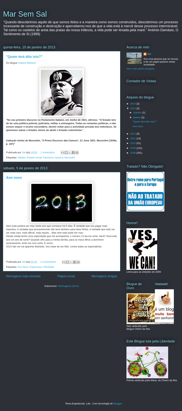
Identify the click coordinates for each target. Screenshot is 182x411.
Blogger (118, 403)
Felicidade (48, 266)
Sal (149, 54)
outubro (137, 112)
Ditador (21, 157)
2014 (133, 103)
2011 (133, 138)
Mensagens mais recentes (23, 276)
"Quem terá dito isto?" (24, 57)
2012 (133, 133)
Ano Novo (23, 266)
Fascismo (48, 157)
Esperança (36, 266)
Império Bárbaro (27, 62)
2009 (133, 148)
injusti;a (59, 157)
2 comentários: (48, 261)
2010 (133, 143)
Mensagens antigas (104, 276)
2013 (133, 108)
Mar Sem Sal (25, 14)
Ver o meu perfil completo (140, 68)
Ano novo (14, 178)
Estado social (34, 157)
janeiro (137, 117)
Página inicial (66, 276)
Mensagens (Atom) (68, 286)
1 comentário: (48, 152)
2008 (133, 152)
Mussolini (70, 157)
